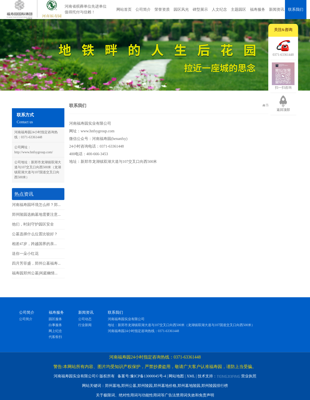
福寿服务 (257, 9)
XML (191, 376)
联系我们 (295, 9)
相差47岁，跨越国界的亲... (34, 244)
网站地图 (176, 376)
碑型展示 (200, 9)
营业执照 (248, 376)
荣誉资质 (162, 9)
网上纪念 (55, 331)
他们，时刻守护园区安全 (33, 224)
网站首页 (124, 9)
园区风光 (181, 9)
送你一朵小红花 (25, 253)
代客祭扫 (55, 337)
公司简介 (143, 9)
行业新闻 (85, 325)
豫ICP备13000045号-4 (148, 376)
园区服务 (55, 319)
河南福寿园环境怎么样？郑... (36, 205)
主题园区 (238, 9)
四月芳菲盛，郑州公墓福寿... (36, 263)
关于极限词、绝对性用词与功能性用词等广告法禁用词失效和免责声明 (155, 395)
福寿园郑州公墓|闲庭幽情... (34, 273)
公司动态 (85, 319)
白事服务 (55, 325)
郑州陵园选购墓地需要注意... (36, 214)
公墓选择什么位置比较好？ (35, 234)
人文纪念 (219, 9)
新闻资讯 (276, 9)
